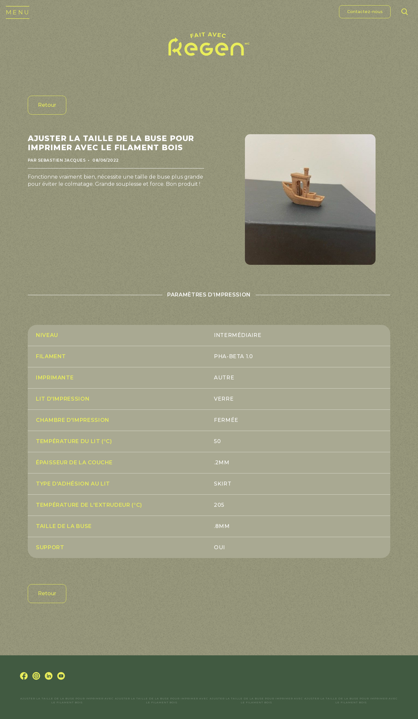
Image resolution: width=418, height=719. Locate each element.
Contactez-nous (365, 11)
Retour (47, 105)
